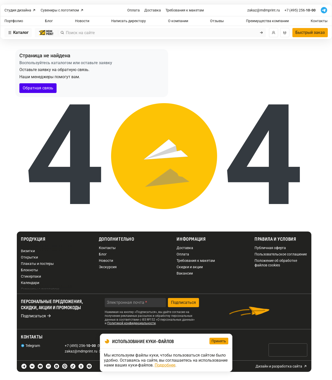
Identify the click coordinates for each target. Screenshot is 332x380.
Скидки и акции (190, 267)
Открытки (29, 257)
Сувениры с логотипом (62, 10)
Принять (218, 341)
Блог (49, 21)
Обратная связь (38, 88)
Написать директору (128, 21)
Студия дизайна (20, 10)
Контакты (319, 21)
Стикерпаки (31, 276)
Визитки (28, 251)
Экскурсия (108, 267)
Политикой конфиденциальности (131, 323)
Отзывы (217, 21)
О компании (178, 21)
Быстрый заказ (310, 32)
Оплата (133, 10)
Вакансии (185, 273)
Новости (82, 21)
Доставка (152, 10)
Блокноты (29, 270)
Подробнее (165, 365)
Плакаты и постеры (37, 264)
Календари (30, 283)
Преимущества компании (267, 21)
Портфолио (13, 21)
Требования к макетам (185, 10)
